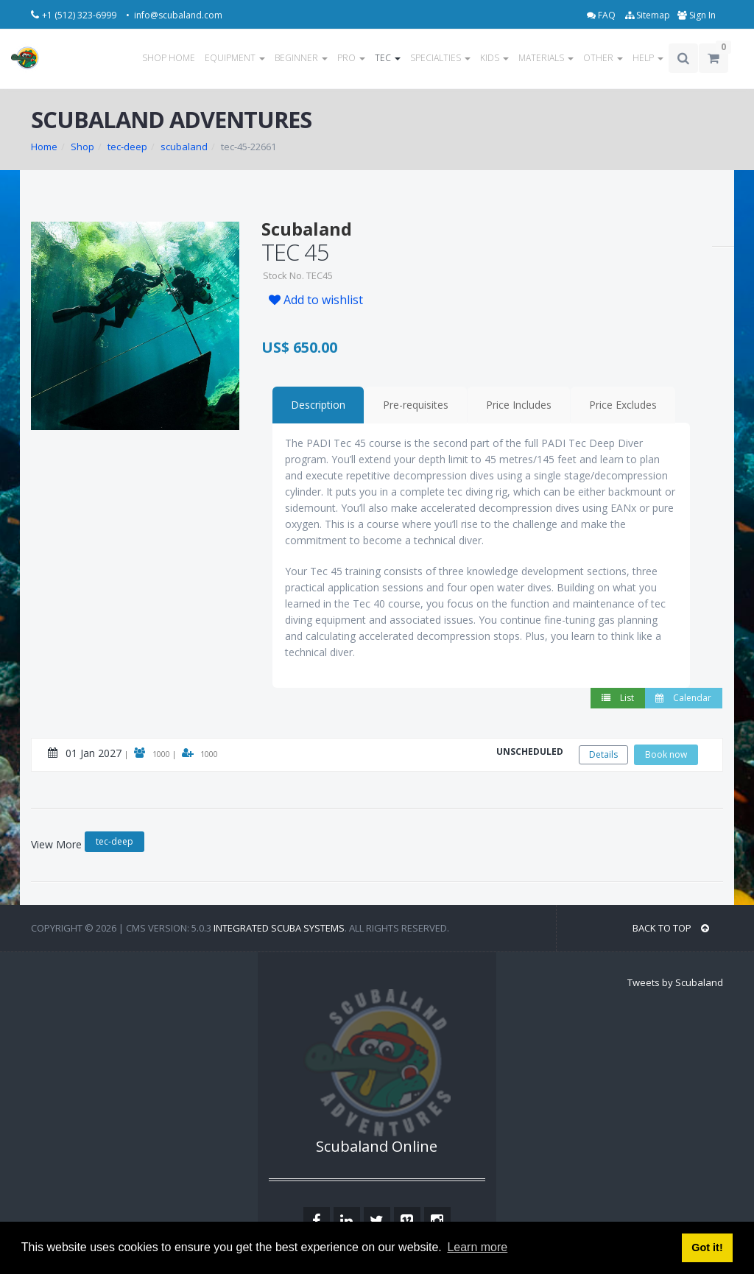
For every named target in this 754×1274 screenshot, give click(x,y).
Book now (666, 754)
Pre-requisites (415, 405)
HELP (648, 58)
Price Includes (519, 405)
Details (603, 754)
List (618, 697)
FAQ (602, 15)
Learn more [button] (477, 1247)
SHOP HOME (168, 58)
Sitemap (647, 15)
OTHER (603, 58)
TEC (388, 58)
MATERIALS (546, 58)
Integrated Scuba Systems (279, 928)
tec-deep (127, 146)
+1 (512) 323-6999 (80, 15)
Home (44, 146)
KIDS (494, 58)
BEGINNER (301, 58)
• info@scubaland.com (174, 15)
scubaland (184, 146)
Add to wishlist (316, 300)
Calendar (683, 697)
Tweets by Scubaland (675, 982)
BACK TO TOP (671, 928)
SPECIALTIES (440, 58)
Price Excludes (623, 405)
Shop (82, 146)
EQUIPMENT (235, 58)
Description (318, 405)
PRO (351, 58)
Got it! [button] (706, 1247)
